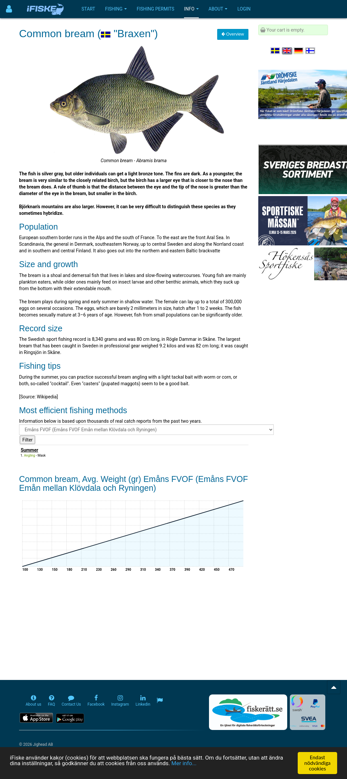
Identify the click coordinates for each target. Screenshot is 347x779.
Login (243, 9)
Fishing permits (155, 9)
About (218, 9)
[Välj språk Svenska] (276, 50)
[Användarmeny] (9, 9)
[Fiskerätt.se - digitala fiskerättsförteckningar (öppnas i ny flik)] (248, 712)
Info (191, 9)
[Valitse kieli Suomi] (310, 50)
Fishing (116, 9)
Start (88, 9)
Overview (232, 34)
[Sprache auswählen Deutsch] (299, 50)
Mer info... (184, 763)
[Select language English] (287, 50)
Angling (29, 455)
